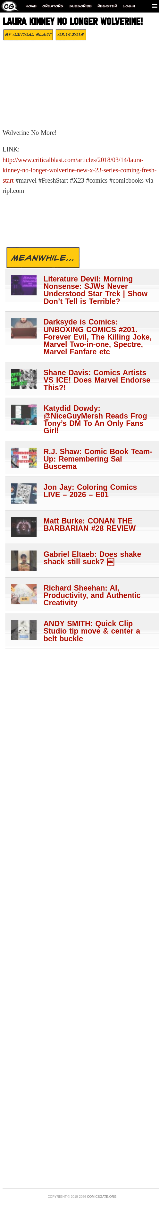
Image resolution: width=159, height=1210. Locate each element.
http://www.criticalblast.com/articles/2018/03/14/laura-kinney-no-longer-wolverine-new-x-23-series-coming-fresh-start (80, 170)
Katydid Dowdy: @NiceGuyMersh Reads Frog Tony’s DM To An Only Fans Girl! (95, 419)
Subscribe (80, 6)
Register (107, 6)
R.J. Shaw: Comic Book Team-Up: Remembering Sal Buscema (98, 459)
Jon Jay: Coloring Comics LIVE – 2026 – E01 (90, 490)
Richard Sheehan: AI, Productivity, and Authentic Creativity (92, 595)
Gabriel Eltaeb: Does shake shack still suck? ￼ (92, 557)
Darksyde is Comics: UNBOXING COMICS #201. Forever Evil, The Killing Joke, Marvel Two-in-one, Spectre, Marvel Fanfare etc (98, 336)
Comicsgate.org (101, 1196)
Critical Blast (32, 34)
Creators (52, 6)
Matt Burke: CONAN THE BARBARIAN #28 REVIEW (90, 524)
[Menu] (154, 6)
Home (31, 6)
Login (129, 6)
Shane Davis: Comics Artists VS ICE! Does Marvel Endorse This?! (97, 380)
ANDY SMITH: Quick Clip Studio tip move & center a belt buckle (92, 631)
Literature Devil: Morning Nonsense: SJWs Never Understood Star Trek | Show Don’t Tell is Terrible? (95, 290)
